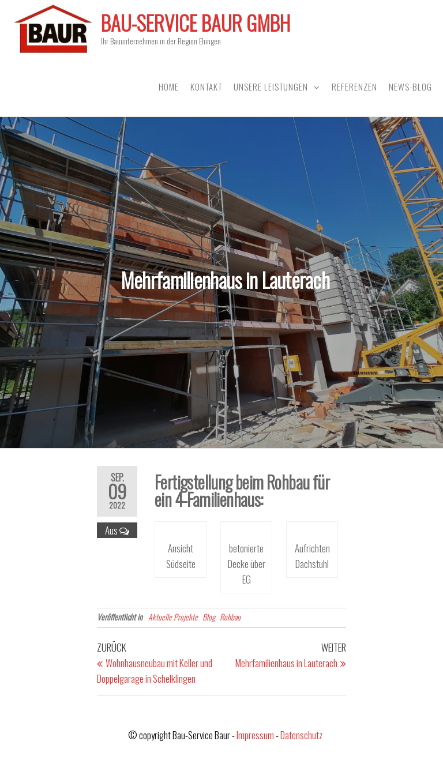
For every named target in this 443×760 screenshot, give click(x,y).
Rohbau (230, 617)
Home (169, 86)
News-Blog (410, 86)
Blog (208, 617)
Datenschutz (301, 735)
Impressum (255, 735)
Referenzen (354, 86)
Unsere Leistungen (271, 86)
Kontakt (206, 86)
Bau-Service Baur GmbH (195, 22)
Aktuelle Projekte (173, 617)
